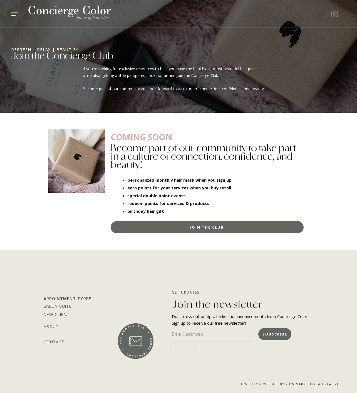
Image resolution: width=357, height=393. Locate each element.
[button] (22, 14)
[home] (86, 14)
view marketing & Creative (312, 384)
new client (57, 314)
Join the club (207, 227)
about (51, 326)
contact (54, 341)
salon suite (58, 306)
